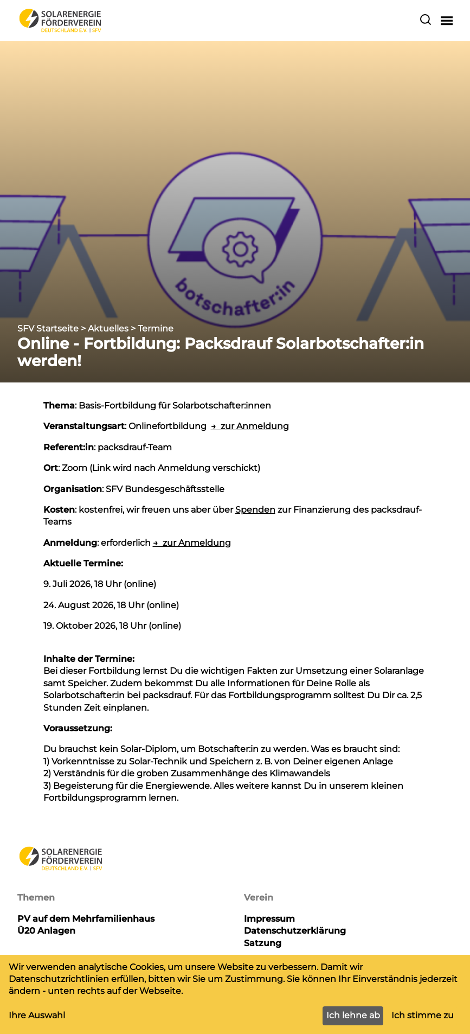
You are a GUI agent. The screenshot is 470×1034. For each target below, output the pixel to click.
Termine (155, 328)
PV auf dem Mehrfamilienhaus (85, 919)
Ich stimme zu (422, 1015)
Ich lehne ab (353, 1015)
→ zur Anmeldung (250, 426)
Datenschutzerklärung (295, 931)
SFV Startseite (48, 328)
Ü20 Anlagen (46, 931)
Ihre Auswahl (37, 1015)
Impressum (269, 919)
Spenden (255, 510)
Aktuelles (108, 328)
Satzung (262, 943)
